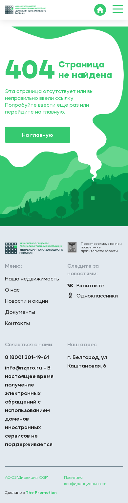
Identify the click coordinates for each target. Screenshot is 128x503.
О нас (12, 289)
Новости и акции (26, 300)
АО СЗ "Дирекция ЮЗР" (26, 477)
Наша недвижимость (32, 278)
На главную (37, 135)
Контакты (17, 323)
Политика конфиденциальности (85, 480)
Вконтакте (85, 285)
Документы (20, 312)
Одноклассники (92, 295)
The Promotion (41, 492)
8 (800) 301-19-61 (27, 357)
